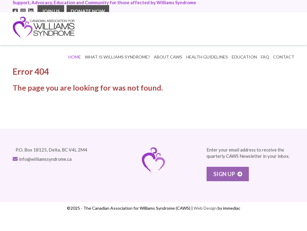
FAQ (265, 56)
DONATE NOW (88, 11)
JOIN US (51, 11)
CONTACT (283, 56)
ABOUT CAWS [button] (168, 56)
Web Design (205, 208)
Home (74, 56)
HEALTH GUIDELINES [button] (207, 56)
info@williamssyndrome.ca (45, 159)
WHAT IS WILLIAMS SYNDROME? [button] (117, 56)
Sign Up (224, 174)
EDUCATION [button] (244, 56)
